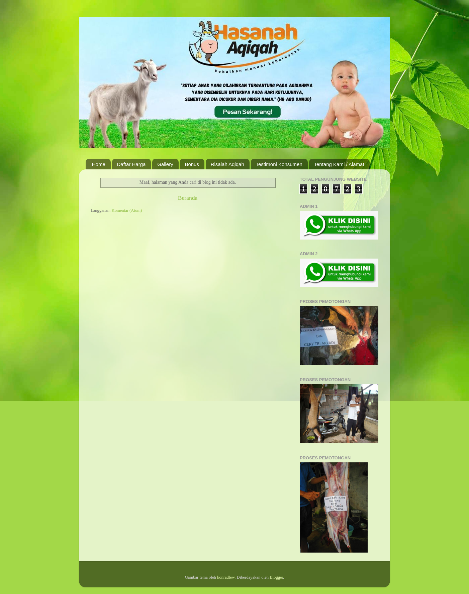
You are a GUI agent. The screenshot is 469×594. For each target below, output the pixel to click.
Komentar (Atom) (127, 210)
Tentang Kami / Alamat (339, 164)
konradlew (225, 577)
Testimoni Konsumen (279, 164)
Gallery (165, 164)
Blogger (276, 577)
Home (98, 164)
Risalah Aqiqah (227, 164)
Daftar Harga (131, 164)
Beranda (188, 197)
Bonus (192, 164)
